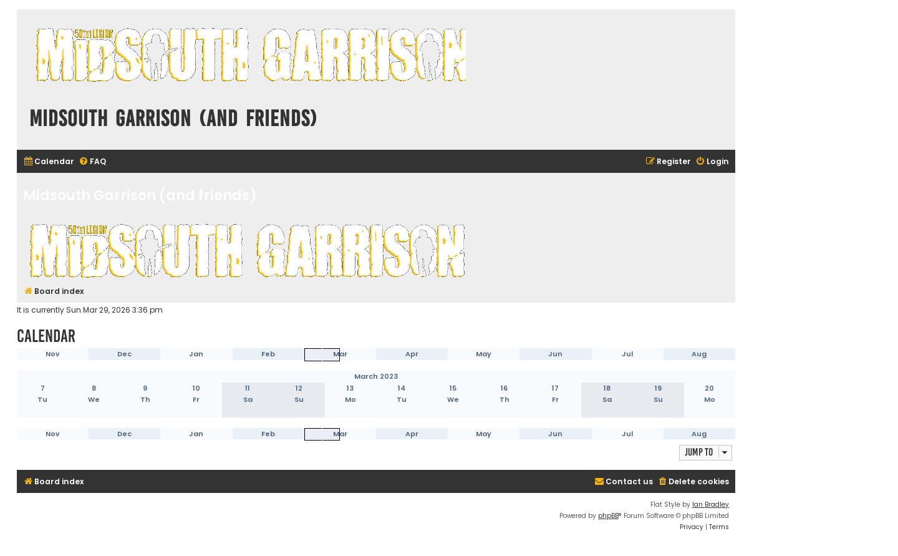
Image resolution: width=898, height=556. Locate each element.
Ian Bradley (710, 504)
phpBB (608, 515)
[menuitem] (48, 162)
